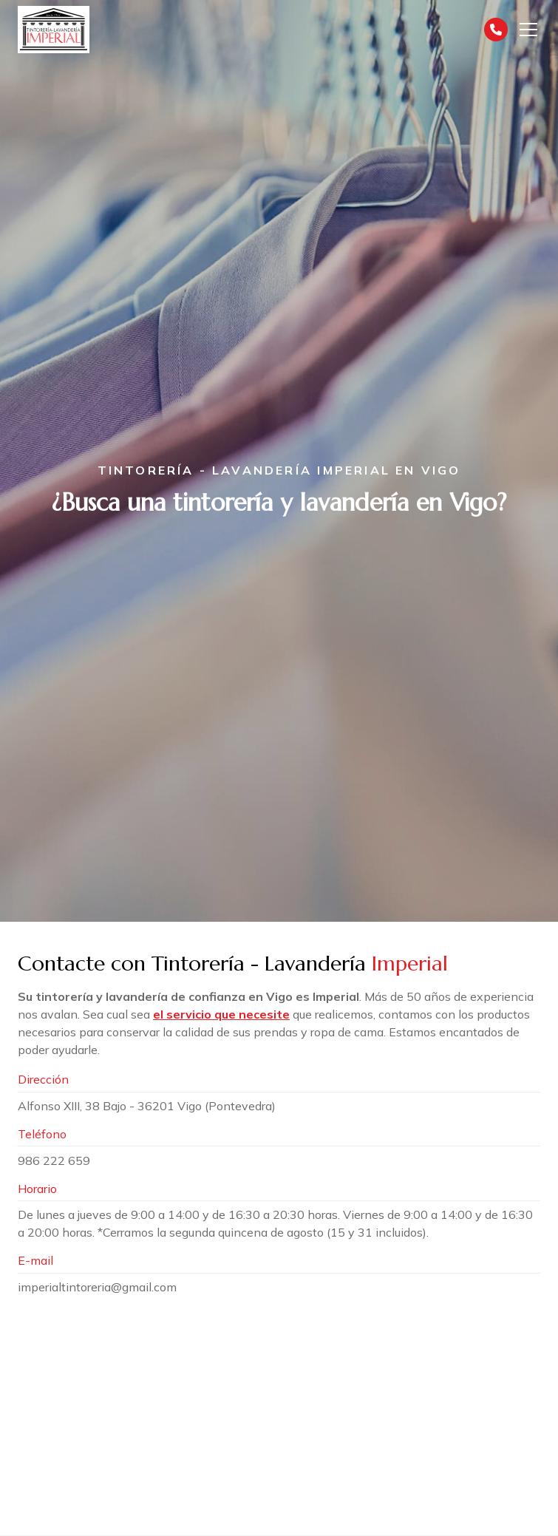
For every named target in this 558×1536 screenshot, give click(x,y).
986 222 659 (54, 1160)
